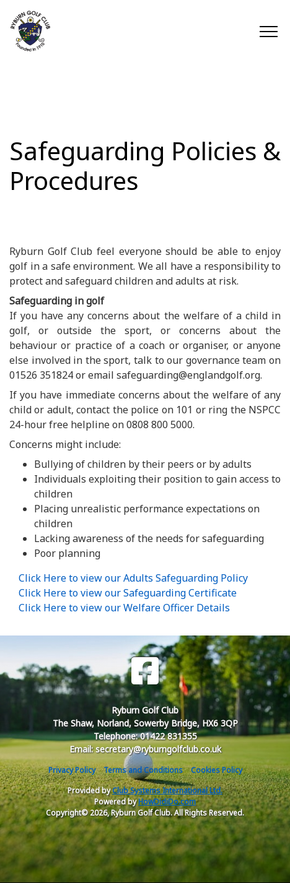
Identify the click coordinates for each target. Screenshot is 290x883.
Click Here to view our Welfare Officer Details (124, 607)
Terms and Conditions (143, 770)
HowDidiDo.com (167, 801)
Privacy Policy (71, 770)
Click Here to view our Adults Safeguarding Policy (133, 578)
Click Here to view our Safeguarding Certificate (128, 593)
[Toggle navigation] (268, 31)
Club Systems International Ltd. (167, 790)
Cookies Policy (216, 770)
